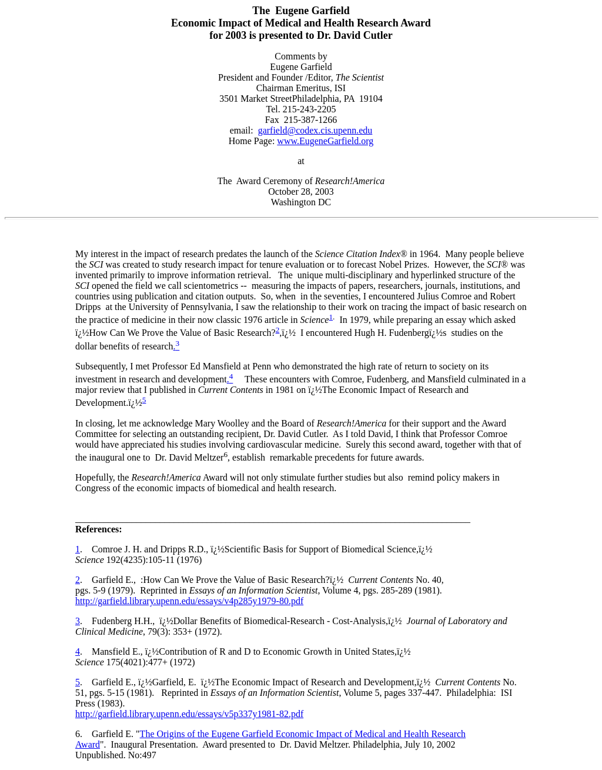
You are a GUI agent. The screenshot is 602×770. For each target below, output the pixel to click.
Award (87, 744)
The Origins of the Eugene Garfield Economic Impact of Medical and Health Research (303, 734)
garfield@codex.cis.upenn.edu (315, 130)
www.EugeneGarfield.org (325, 141)
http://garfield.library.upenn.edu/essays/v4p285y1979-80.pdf (189, 601)
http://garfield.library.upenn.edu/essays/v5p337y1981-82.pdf (189, 714)
